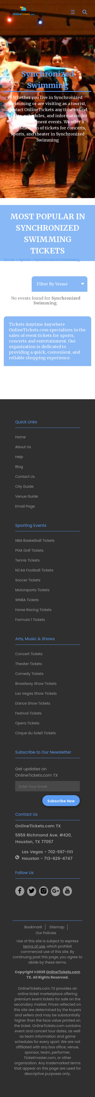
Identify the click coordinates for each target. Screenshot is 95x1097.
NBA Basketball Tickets (34, 540)
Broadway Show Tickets (35, 683)
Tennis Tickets (27, 560)
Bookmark (33, 927)
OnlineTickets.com (63, 971)
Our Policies (46, 932)
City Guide (24, 486)
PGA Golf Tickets (29, 550)
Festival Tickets (28, 713)
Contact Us (25, 476)
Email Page (25, 506)
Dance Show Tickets (32, 703)
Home (20, 437)
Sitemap (56, 927)
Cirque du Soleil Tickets (35, 733)
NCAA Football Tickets (34, 570)
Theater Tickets (28, 663)
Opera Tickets (27, 723)
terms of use (34, 946)
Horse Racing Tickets (33, 609)
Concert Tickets (29, 653)
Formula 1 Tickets (30, 619)
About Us (23, 446)
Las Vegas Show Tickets (36, 693)
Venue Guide (26, 496)
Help (19, 456)
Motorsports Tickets (32, 590)
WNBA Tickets (27, 599)
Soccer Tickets (28, 580)
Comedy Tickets (29, 673)
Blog (19, 466)
